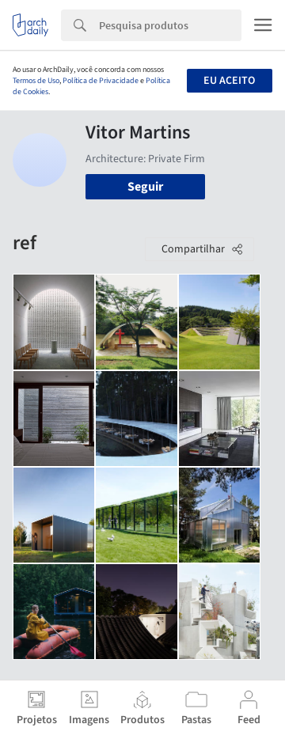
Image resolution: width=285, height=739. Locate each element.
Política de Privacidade (101, 80)
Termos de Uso (36, 80)
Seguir (145, 186)
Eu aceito (229, 81)
